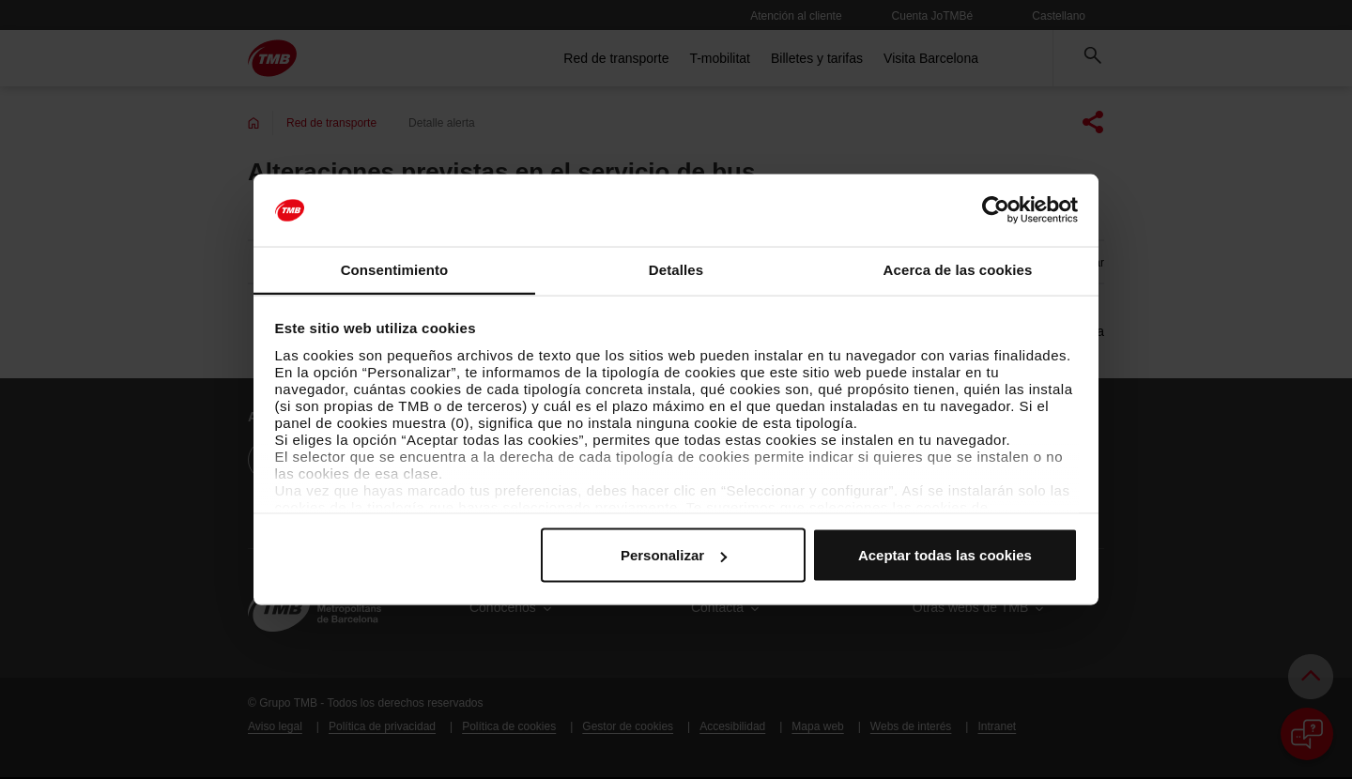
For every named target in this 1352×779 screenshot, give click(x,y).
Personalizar (674, 555)
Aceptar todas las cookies (945, 555)
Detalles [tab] (676, 269)
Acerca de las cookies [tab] (958, 269)
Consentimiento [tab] (395, 269)
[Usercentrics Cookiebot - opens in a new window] (996, 210)
